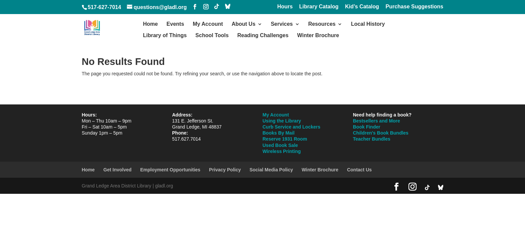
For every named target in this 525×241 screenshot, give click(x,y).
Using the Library (281, 121)
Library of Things (165, 35)
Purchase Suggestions (415, 6)
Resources (321, 24)
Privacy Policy (225, 169)
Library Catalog (319, 6)
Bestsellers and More (376, 121)
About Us (243, 24)
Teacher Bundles (371, 139)
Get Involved (117, 169)
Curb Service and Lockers (291, 127)
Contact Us (359, 169)
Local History (368, 24)
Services (282, 24)
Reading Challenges (263, 35)
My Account (208, 24)
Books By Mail (278, 133)
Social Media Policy (271, 169)
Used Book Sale (280, 145)
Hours (285, 6)
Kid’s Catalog (362, 6)
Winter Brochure (318, 35)
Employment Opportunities (170, 169)
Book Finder (366, 127)
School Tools (212, 35)
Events (175, 24)
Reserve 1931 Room (284, 139)
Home (150, 24)
